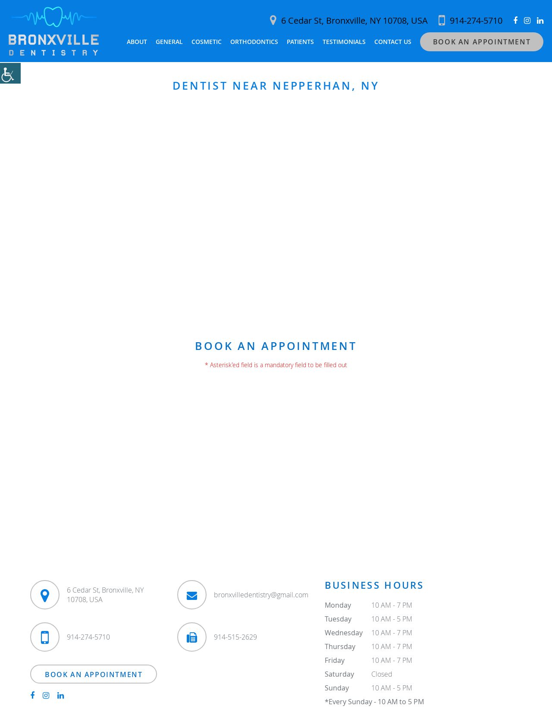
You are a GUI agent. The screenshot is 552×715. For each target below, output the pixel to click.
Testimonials (344, 41)
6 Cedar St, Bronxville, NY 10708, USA (349, 20)
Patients (300, 41)
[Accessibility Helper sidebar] (10, 73)
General (169, 41)
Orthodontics (254, 41)
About (137, 41)
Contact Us (392, 41)
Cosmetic (206, 41)
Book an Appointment (481, 42)
